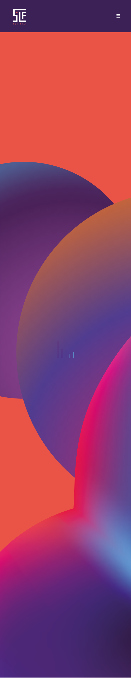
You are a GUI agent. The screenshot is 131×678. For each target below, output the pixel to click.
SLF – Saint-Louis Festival (20, 16)
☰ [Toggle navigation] (118, 16)
